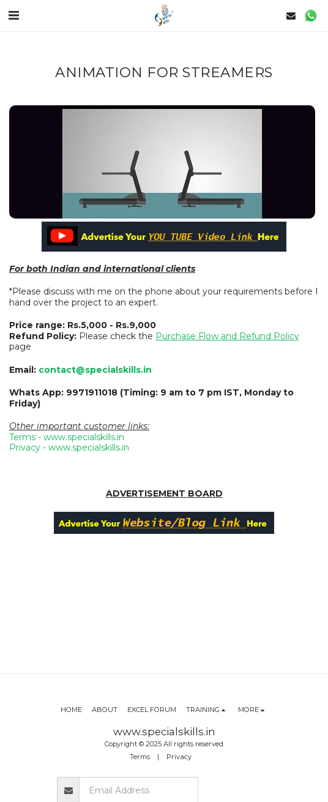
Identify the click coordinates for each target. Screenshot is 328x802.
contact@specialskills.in (95, 369)
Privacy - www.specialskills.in (69, 447)
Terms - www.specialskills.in (66, 437)
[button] (13, 15)
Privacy (179, 756)
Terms (140, 756)
